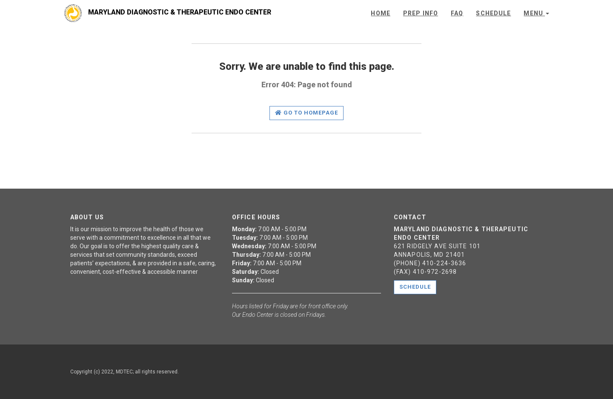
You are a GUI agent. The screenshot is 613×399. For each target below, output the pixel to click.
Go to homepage (306, 112)
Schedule (493, 13)
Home (380, 13)
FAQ (457, 13)
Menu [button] (536, 13)
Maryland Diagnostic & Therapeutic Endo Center (179, 12)
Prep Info (420, 13)
